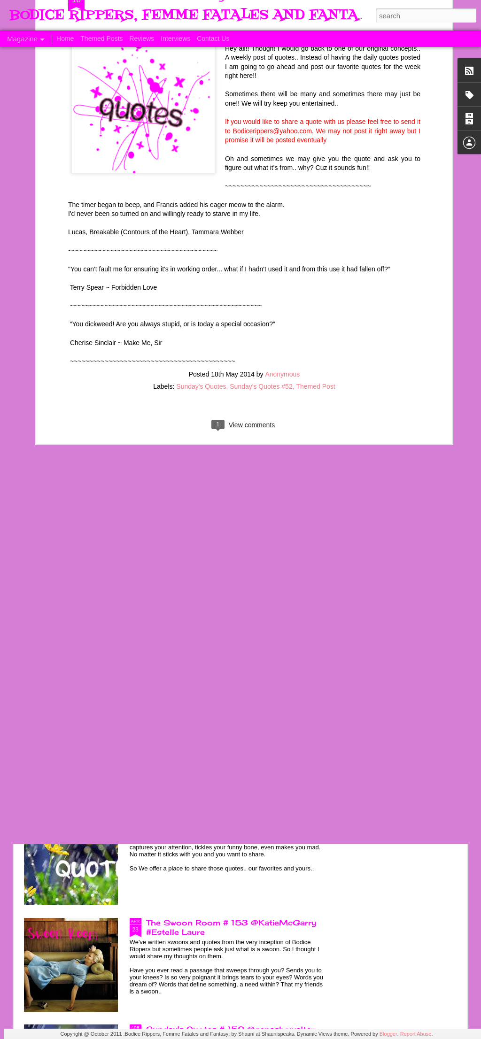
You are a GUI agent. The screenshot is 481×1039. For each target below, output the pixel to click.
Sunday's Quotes (201, 236)
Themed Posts (101, 38)
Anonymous (282, 224)
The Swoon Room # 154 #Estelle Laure (227, 709)
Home (65, 38)
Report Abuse (416, 1034)
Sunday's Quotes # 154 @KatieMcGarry (229, 603)
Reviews (141, 38)
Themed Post (315, 236)
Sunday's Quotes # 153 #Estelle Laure (226, 816)
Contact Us (213, 38)
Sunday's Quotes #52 (261, 236)
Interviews (175, 38)
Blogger (388, 1034)
